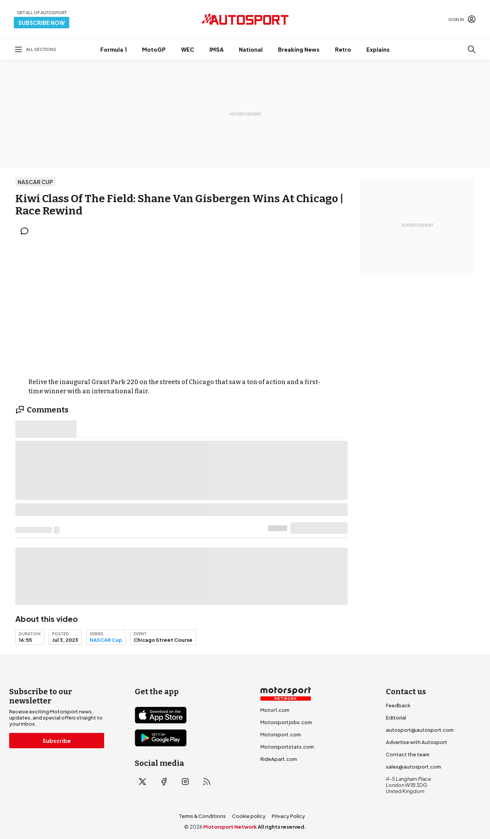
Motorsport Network (230, 827)
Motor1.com (274, 710)
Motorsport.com (280, 734)
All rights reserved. (282, 827)
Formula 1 (113, 49)
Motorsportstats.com (287, 747)
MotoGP (154, 49)
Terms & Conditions (202, 816)
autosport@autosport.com (420, 730)
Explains (378, 49)
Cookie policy (249, 816)
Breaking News (299, 49)
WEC (187, 49)
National (251, 49)
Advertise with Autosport (416, 742)
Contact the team (408, 754)
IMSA (216, 49)
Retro (343, 49)
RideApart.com (278, 759)
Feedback (398, 705)
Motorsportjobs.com (286, 722)
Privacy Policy (288, 816)
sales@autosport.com (413, 767)
